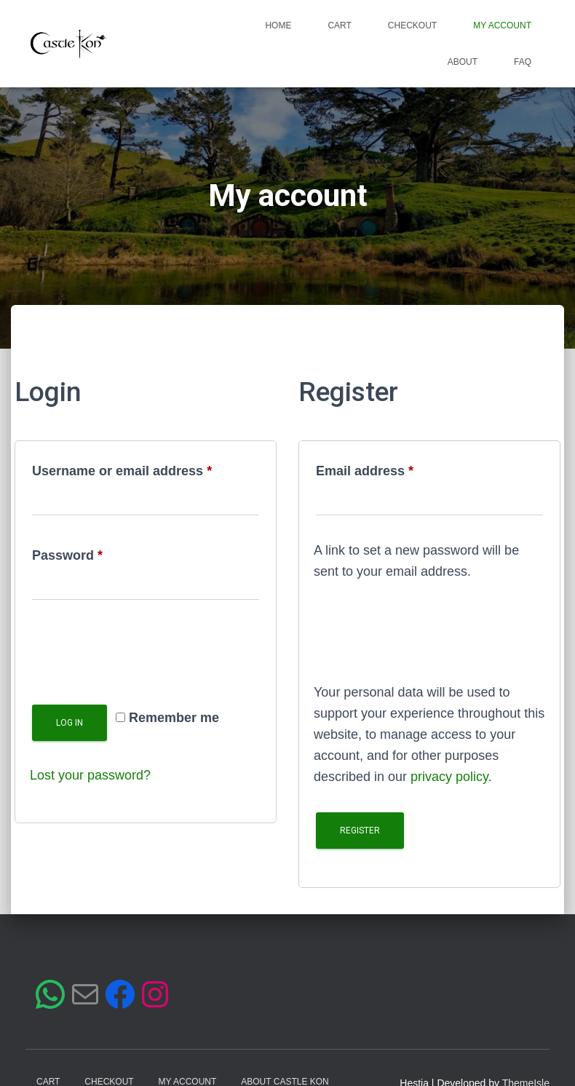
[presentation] (140, 653)
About (462, 62)
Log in (69, 723)
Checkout (412, 25)
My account (502, 25)
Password (95, 552)
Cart (339, 25)
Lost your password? (90, 775)
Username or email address (145, 468)
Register (360, 830)
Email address (392, 468)
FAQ (522, 62)
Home (278, 25)
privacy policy (449, 776)
